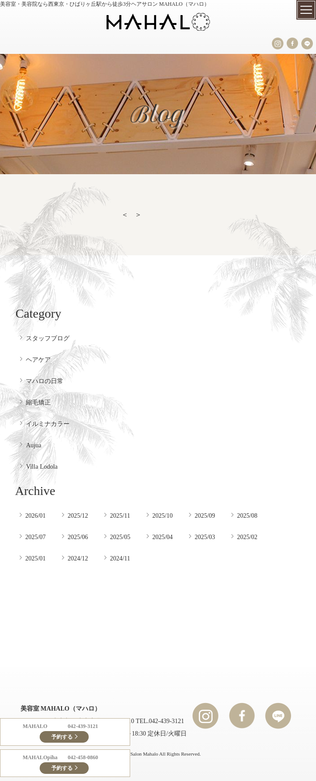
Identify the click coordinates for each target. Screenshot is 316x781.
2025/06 (78, 537)
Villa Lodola (41, 466)
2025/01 (35, 558)
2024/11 (120, 558)
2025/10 (162, 515)
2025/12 (78, 515)
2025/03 (205, 537)
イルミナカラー (48, 424)
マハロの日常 (44, 381)
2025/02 (247, 537)
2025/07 (35, 537)
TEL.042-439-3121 (160, 721)
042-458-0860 (83, 757)
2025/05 (120, 537)
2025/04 (162, 537)
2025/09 (205, 515)
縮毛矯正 (38, 402)
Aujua (33, 445)
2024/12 (78, 558)
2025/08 (247, 515)
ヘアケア (38, 359)
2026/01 (35, 515)
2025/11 (120, 515)
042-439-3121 (83, 726)
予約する (62, 737)
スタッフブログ (48, 338)
